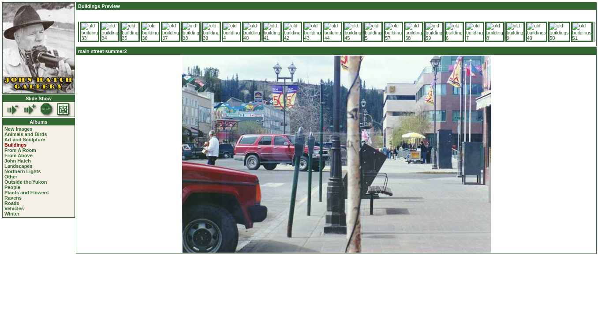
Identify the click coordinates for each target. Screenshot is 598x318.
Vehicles (14, 208)
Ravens (13, 198)
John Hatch (17, 160)
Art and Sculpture (24, 139)
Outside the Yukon (25, 182)
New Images (18, 129)
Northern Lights (22, 171)
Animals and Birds (25, 134)
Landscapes (18, 166)
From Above (18, 155)
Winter (11, 213)
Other (10, 176)
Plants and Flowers (26, 192)
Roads (11, 203)
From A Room (20, 150)
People (12, 187)
